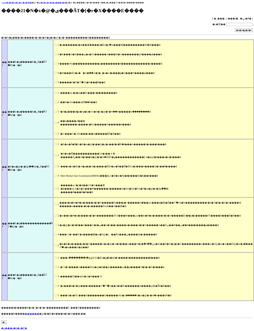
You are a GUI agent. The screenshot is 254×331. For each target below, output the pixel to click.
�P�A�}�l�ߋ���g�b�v (54, 3)
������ (32, 313)
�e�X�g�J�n (244, 30)
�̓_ (3, 322)
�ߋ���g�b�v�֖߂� (14, 328)
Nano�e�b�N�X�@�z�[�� (17, 3)
